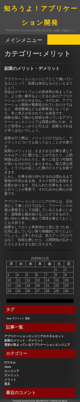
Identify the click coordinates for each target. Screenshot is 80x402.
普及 (7, 384)
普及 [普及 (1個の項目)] (27, 318)
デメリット (11, 375)
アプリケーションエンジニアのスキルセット (34, 336)
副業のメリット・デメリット (32, 68)
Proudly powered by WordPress (30, 400)
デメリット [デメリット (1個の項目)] (18, 318)
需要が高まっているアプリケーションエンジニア (37, 344)
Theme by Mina (58, 400)
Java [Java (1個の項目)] (9, 318)
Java (7, 366)
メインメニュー (23, 40)
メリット (10, 379)
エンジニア (11, 371)
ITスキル (10, 362)
